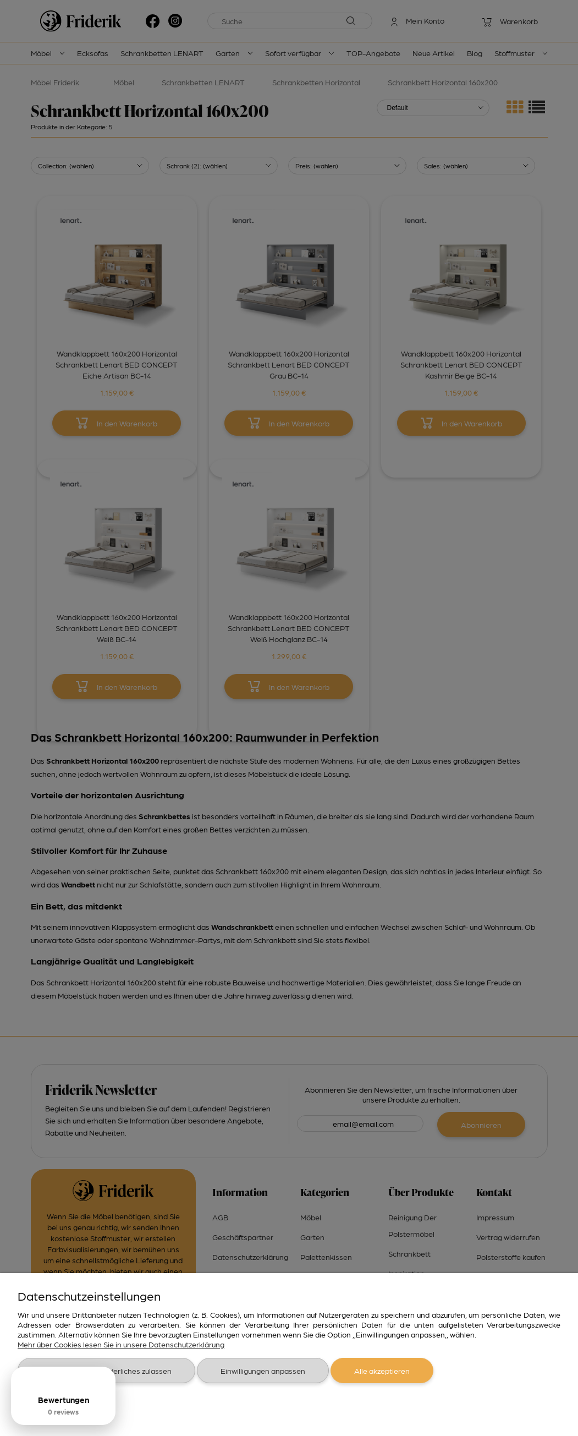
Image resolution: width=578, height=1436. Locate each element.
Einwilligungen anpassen (263, 1370)
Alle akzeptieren (382, 1370)
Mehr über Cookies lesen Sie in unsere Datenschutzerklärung (121, 1344)
